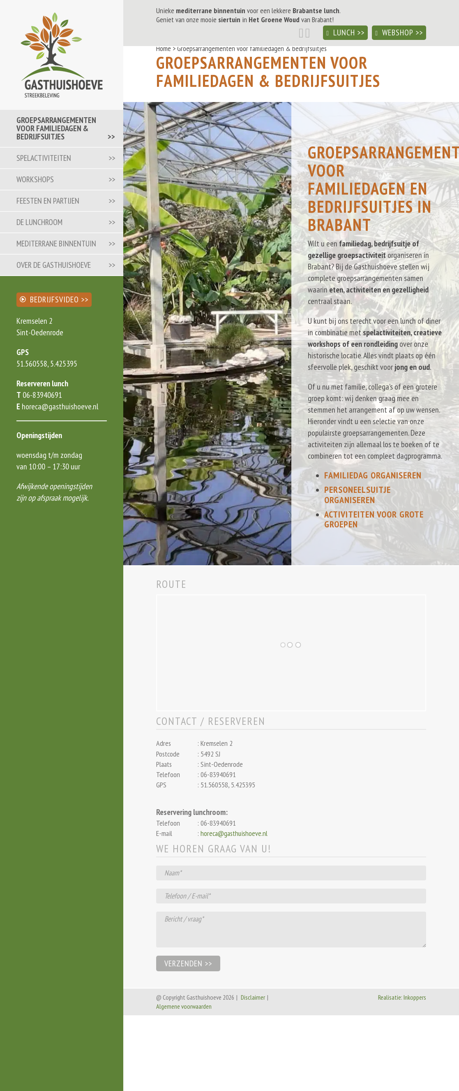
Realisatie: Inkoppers (402, 997)
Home (163, 48)
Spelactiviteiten (43, 158)
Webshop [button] (394, 32)
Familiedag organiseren (373, 475)
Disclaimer (253, 997)
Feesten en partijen (47, 200)
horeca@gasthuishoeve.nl (59, 406)
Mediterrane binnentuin (56, 243)
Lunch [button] (340, 32)
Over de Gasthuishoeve (53, 265)
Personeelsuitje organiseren (357, 494)
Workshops (35, 179)
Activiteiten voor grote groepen (374, 519)
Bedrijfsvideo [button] (49, 299)
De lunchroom (39, 222)
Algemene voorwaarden (184, 1006)
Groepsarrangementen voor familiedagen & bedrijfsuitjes (56, 128)
